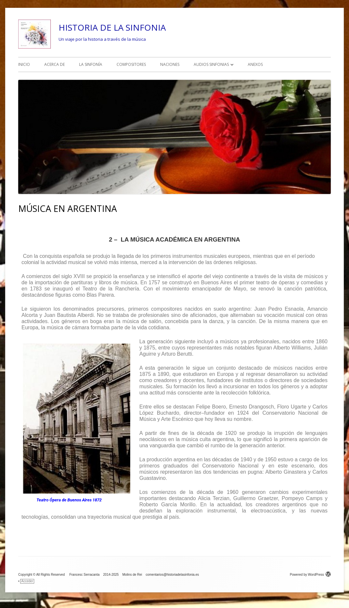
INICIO (24, 64)
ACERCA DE (54, 64)
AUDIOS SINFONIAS (211, 64)
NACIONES (169, 64)
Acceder (27, 581)
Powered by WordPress (310, 574)
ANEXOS (255, 64)
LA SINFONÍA (90, 64)
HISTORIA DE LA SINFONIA (112, 27)
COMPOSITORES (131, 64)
